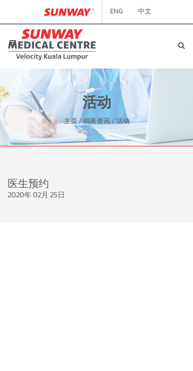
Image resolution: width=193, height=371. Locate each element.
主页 (70, 121)
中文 (144, 11)
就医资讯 (96, 121)
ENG (116, 11)
